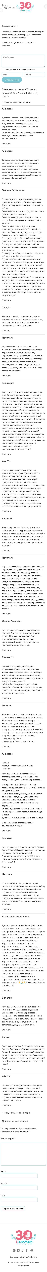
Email (4, 1183)
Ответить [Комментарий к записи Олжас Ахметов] (6, 650)
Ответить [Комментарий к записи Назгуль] (6, 909)
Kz (9, 8)
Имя (3, 1171)
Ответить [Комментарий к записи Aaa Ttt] (6, 511)
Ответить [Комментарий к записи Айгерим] (6, 143)
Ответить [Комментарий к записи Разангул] (6, 698)
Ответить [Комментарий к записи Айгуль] (6, 1105)
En (13, 8)
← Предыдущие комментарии (16, 102)
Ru (5, 8)
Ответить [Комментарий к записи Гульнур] (6, 867)
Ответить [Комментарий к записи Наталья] (6, 375)
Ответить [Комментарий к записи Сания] (6, 1069)
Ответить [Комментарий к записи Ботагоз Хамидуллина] (6, 990)
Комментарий (8, 1138)
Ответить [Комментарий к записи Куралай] (6, 550)
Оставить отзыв (12, 80)
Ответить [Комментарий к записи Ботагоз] (6, 1029)
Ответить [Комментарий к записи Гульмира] (6, 454)
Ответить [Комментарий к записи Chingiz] (6, 330)
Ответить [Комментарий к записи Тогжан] (6, 746)
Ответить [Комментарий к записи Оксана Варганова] (6, 300)
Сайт (3, 1195)
